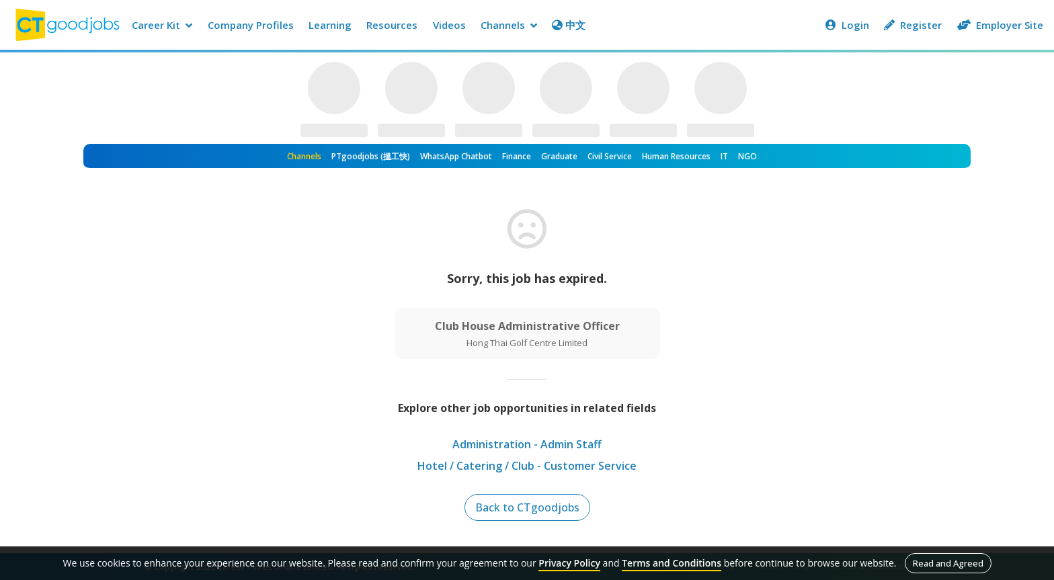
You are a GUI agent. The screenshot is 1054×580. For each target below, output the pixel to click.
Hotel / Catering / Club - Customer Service (527, 465)
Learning (330, 25)
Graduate (559, 156)
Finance (516, 156)
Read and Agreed (948, 563)
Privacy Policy (569, 562)
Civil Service (609, 156)
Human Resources (676, 156)
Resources (391, 25)
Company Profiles (251, 25)
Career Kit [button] (162, 25)
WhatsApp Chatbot (456, 156)
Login (847, 25)
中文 (568, 25)
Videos (449, 25)
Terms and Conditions (671, 562)
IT (724, 156)
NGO (747, 156)
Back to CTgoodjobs (527, 507)
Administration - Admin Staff (527, 444)
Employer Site (1000, 25)
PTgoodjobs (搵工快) (370, 156)
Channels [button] (509, 25)
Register (913, 25)
